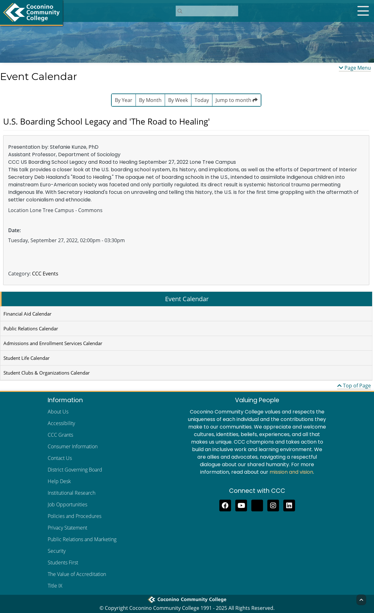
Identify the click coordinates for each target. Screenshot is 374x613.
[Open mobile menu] (363, 11)
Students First (63, 562)
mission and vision (291, 472)
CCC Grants (60, 434)
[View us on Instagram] (273, 504)
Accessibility (61, 423)
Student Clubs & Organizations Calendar (46, 373)
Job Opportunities (67, 504)
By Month (150, 100)
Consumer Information (73, 446)
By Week (178, 100)
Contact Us (60, 458)
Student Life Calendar (26, 358)
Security (57, 550)
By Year (123, 100)
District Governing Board (75, 469)
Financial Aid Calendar (27, 314)
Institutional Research (71, 492)
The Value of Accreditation (77, 574)
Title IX (55, 585)
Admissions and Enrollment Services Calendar (52, 343)
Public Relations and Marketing (82, 539)
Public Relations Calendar (30, 328)
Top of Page (354, 385)
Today (202, 100)
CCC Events (45, 273)
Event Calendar (187, 299)
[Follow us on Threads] (257, 504)
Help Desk (59, 481)
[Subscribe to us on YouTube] (241, 504)
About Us (58, 411)
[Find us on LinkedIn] (289, 504)
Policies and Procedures (74, 516)
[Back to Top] (361, 599)
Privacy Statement (67, 527)
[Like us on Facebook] (225, 504)
